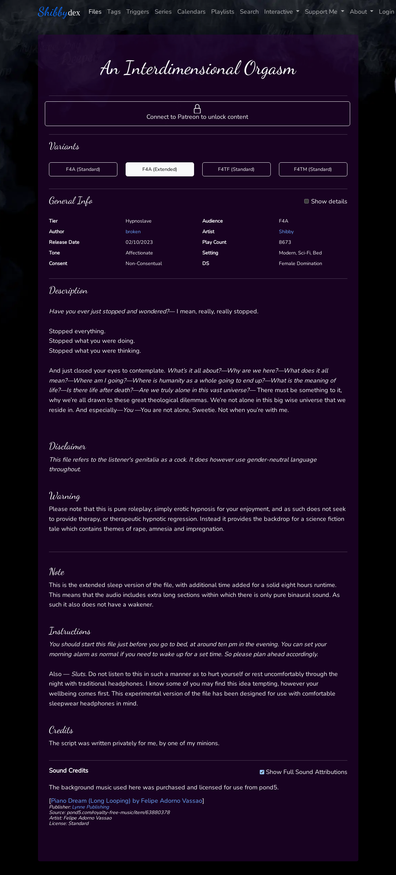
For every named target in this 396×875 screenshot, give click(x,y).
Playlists (222, 12)
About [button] (359, 12)
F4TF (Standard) (236, 169)
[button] (197, 113)
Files (95, 12)
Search (249, 12)
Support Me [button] (322, 12)
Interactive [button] (279, 12)
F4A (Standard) (83, 169)
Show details (329, 201)
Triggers (137, 12)
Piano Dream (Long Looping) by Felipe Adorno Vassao (126, 801)
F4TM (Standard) (313, 169)
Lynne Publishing (90, 806)
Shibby (286, 231)
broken (133, 231)
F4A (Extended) (159, 169)
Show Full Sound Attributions (306, 771)
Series (163, 12)
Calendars (191, 12)
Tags (114, 12)
